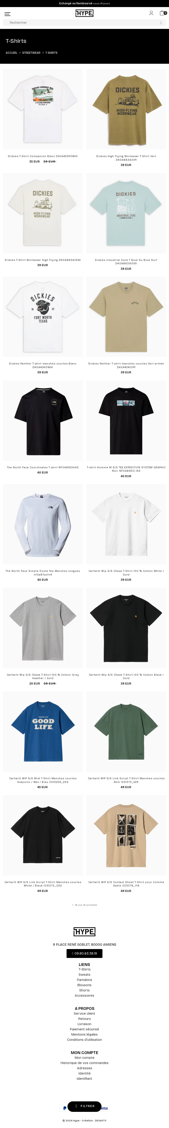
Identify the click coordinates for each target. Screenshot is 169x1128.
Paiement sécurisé (84, 1029)
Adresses (84, 1068)
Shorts (84, 990)
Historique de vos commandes (85, 1063)
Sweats (84, 975)
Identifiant (84, 1079)
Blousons (84, 985)
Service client (84, 1013)
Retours (84, 1019)
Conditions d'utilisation (84, 1040)
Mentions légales (84, 1034)
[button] (84, 953)
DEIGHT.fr (101, 1120)
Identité (85, 1073)
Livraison (84, 1024)
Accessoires (84, 995)
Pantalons (84, 980)
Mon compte (84, 1058)
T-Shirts (85, 969)
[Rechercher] (84, 22)
